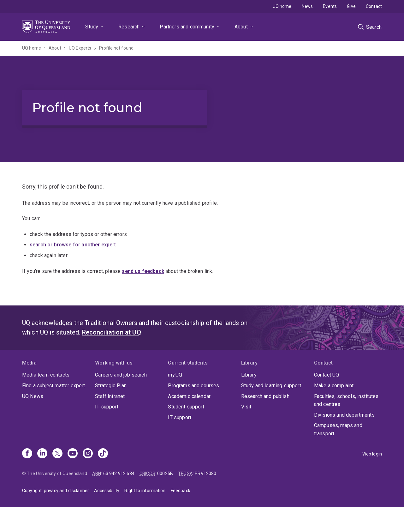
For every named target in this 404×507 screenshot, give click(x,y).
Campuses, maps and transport (338, 429)
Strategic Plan (111, 386)
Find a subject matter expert (53, 386)
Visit (246, 407)
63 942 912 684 (118, 473)
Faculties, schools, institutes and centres (346, 400)
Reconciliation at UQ (111, 332)
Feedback (180, 490)
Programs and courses (193, 386)
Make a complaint (334, 386)
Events (330, 6)
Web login (372, 453)
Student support (186, 407)
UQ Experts (80, 48)
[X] (57, 454)
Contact (374, 6)
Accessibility (106, 490)
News (307, 6)
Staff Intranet (110, 396)
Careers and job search (121, 375)
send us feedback (143, 271)
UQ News (32, 396)
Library (249, 375)
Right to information (144, 490)
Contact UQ (326, 375)
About (241, 27)
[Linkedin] (42, 454)
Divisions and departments (344, 415)
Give (351, 6)
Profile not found (116, 48)
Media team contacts (45, 375)
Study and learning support (271, 386)
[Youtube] (73, 454)
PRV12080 (205, 473)
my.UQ (175, 375)
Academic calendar (189, 396)
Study (91, 27)
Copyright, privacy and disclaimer (55, 490)
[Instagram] (88, 454)
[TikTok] (103, 454)
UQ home (282, 6)
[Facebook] (27, 454)
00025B (165, 473)
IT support (106, 407)
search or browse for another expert (73, 245)
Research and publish (265, 396)
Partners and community (187, 27)
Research (129, 27)
